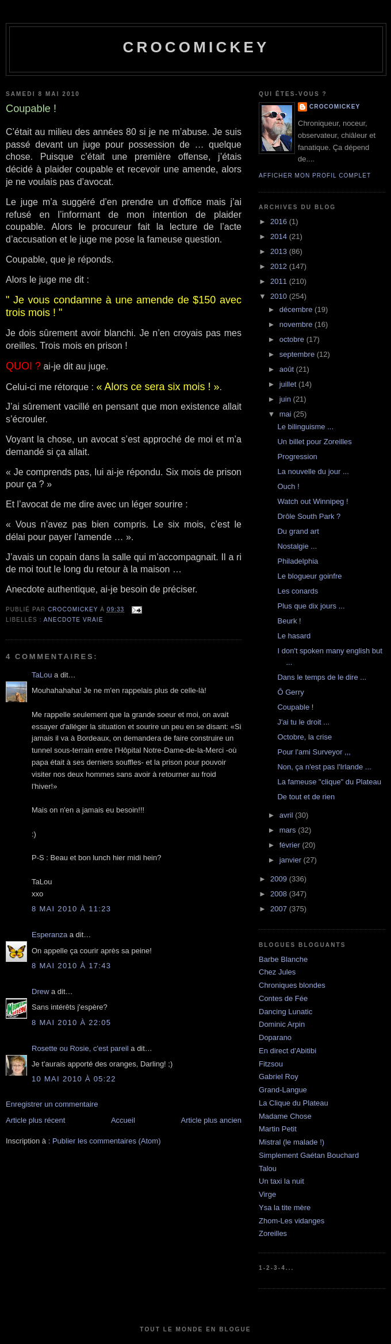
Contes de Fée (283, 998)
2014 (279, 236)
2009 (279, 879)
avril (287, 815)
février (290, 845)
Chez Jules (277, 972)
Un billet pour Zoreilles (314, 441)
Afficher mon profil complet (315, 175)
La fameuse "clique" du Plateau (329, 781)
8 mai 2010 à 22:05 (71, 1022)
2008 (279, 893)
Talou (268, 1168)
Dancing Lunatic (285, 1011)
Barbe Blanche (283, 959)
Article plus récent (35, 1120)
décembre (297, 309)
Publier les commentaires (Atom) (106, 1141)
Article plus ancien (211, 1120)
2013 (279, 251)
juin (286, 399)
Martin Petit (278, 1129)
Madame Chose (285, 1116)
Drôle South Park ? (308, 516)
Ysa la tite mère (284, 1207)
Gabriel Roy (278, 1076)
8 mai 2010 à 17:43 (71, 965)
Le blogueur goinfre (309, 576)
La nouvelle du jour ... (312, 471)
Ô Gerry (290, 692)
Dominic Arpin (282, 1024)
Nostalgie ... (297, 546)
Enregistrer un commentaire (52, 1104)
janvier (291, 860)
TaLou (42, 675)
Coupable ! (295, 707)
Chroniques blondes (292, 985)
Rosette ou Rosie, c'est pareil (80, 1048)
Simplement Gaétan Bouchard (309, 1155)
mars (288, 830)
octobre (292, 339)
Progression (297, 456)
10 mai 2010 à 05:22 (74, 1079)
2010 (279, 296)
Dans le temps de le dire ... (321, 677)
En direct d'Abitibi (287, 1050)
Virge (267, 1194)
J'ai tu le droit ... (303, 722)
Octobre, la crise (304, 737)
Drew (40, 991)
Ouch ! (288, 486)
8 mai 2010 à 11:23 (71, 908)
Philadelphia (297, 561)
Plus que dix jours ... (310, 606)
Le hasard (293, 635)
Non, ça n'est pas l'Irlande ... (324, 767)
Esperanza (49, 934)
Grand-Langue (283, 1089)
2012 (279, 266)
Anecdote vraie (73, 620)
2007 (279, 908)
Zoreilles (273, 1233)
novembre (297, 324)
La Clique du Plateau (293, 1103)
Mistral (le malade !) (291, 1142)
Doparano (275, 1037)
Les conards (297, 591)
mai (286, 414)
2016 (279, 221)
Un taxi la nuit (281, 1181)
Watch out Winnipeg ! (312, 501)
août (287, 369)
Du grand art (298, 531)
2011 (279, 281)
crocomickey (195, 47)
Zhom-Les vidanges (291, 1220)
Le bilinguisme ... (305, 426)
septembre (298, 354)
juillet (288, 384)
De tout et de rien (306, 796)
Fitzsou (271, 1064)
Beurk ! (289, 621)
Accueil (123, 1120)
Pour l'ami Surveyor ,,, (313, 752)
